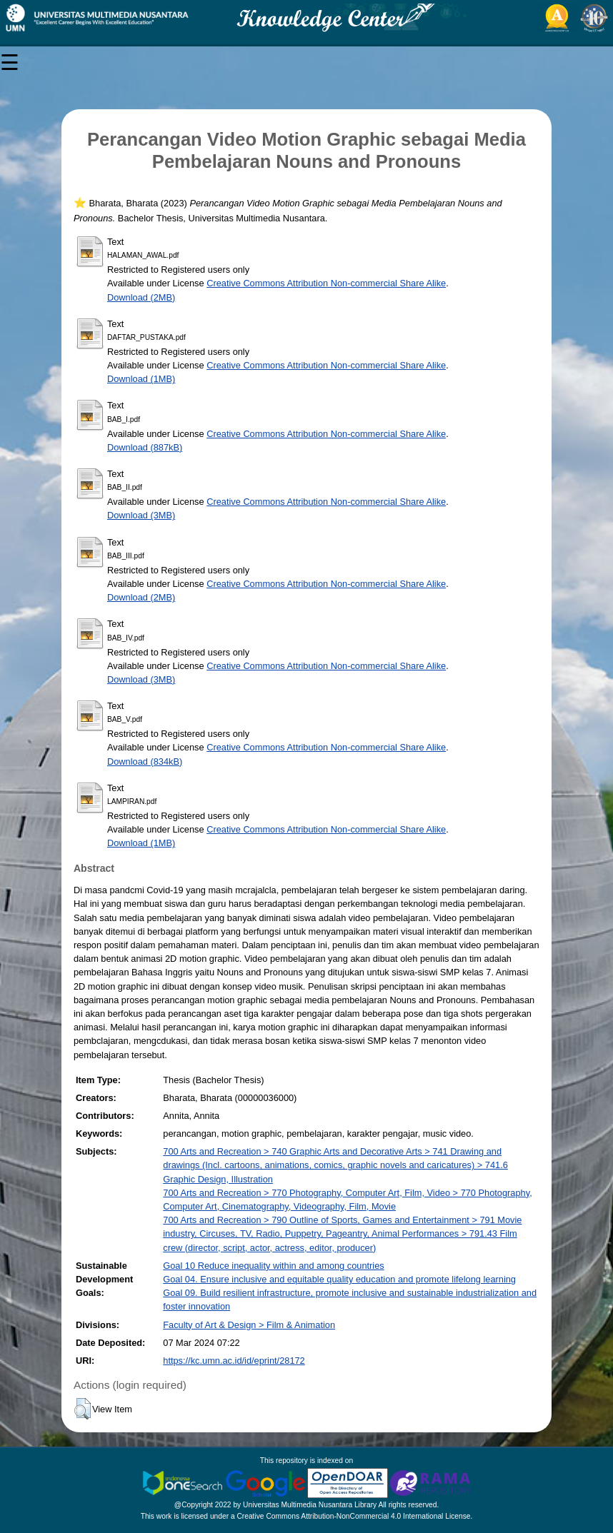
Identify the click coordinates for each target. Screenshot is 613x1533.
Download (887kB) (144, 447)
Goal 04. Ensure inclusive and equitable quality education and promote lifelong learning (339, 1279)
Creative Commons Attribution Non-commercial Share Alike (326, 283)
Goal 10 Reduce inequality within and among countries (273, 1265)
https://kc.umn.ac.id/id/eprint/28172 (233, 1360)
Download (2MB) (141, 297)
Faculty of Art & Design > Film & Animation (249, 1325)
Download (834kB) (144, 761)
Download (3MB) (141, 515)
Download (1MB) (141, 378)
